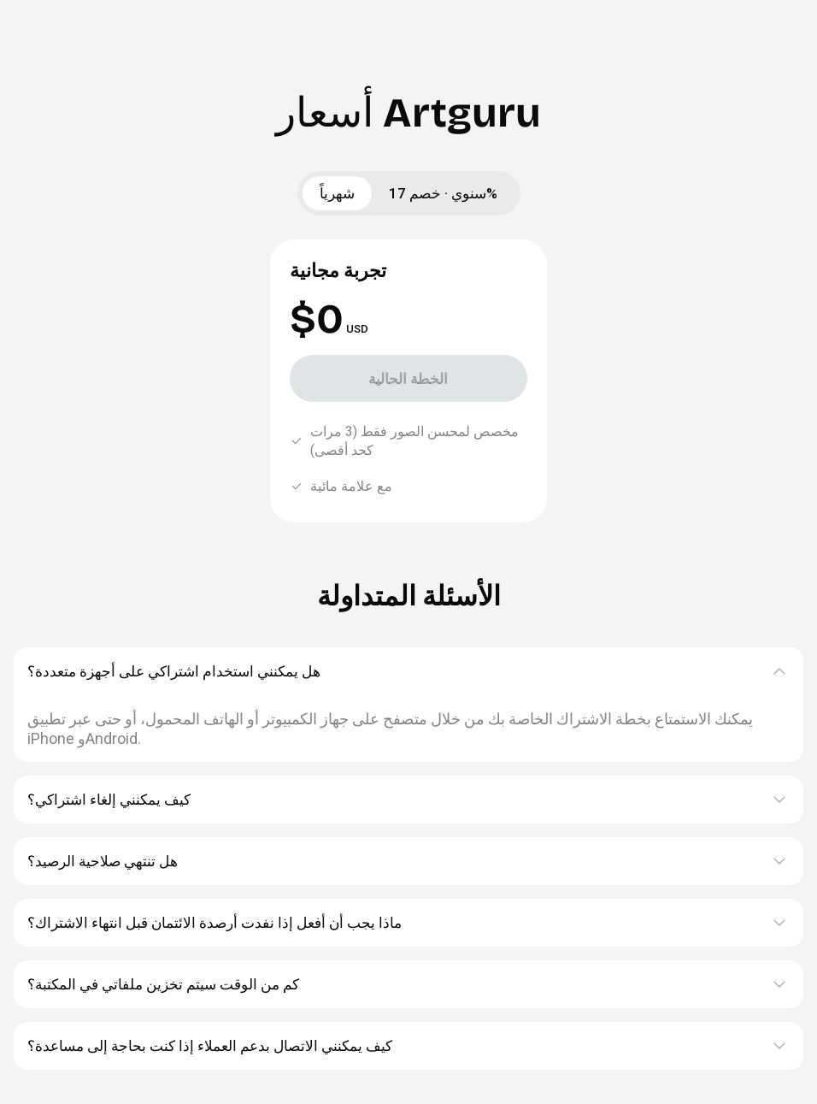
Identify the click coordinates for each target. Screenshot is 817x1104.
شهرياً (337, 193)
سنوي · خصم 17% (443, 193)
